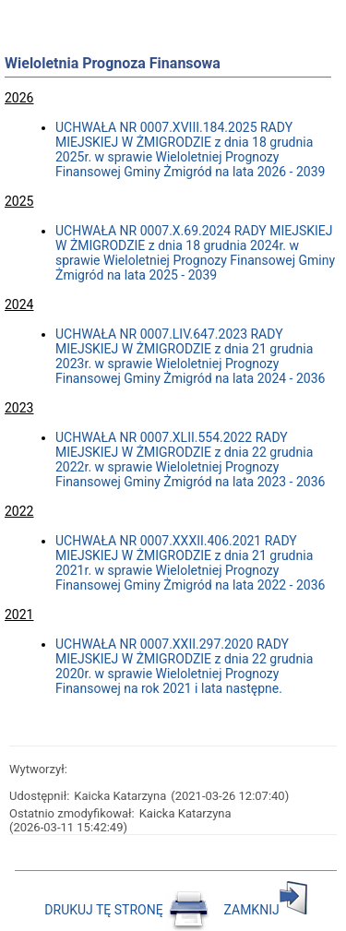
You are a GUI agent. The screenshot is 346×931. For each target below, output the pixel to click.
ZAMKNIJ (265, 909)
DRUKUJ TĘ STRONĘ (128, 909)
